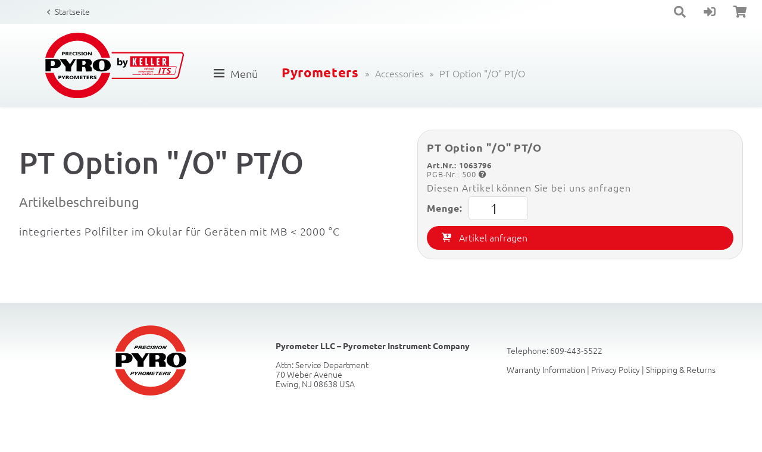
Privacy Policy (615, 369)
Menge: (477, 208)
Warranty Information (546, 369)
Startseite (72, 11)
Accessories (399, 73)
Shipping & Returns (681, 369)
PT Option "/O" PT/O (482, 73)
